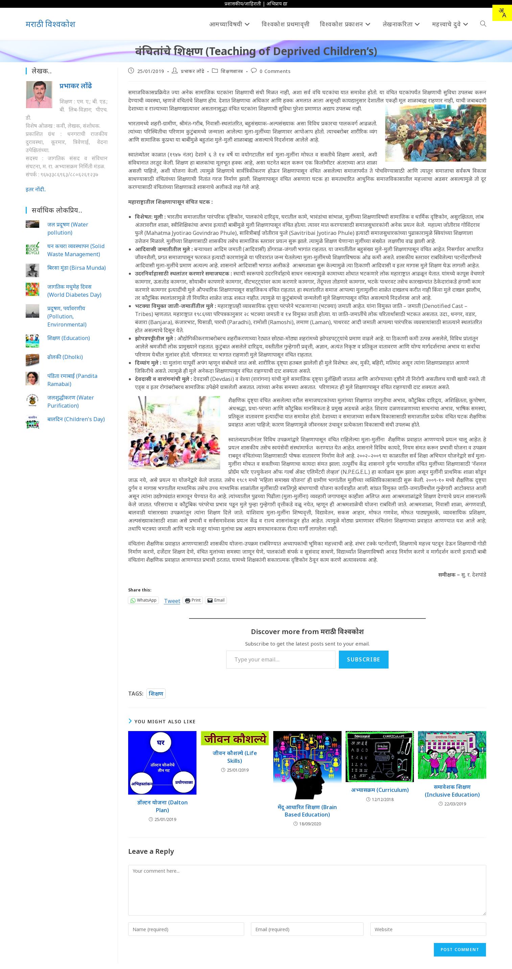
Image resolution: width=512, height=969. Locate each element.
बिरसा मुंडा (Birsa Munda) (76, 267)
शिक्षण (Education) (68, 338)
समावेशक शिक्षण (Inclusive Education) (452, 790)
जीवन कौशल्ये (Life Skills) (235, 756)
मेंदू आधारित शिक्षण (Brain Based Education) (307, 810)
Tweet (172, 600)
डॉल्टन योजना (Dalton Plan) (162, 806)
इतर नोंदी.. (36, 189)
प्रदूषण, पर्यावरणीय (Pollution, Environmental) (67, 316)
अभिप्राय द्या (276, 3)
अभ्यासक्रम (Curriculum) (380, 790)
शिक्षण (156, 693)
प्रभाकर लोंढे (192, 71)
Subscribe (363, 659)
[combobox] (502, 13)
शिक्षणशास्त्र (232, 71)
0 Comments (275, 71)
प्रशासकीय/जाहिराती (243, 3)
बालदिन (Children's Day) (76, 419)
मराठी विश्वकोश (50, 23)
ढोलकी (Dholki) (65, 357)
